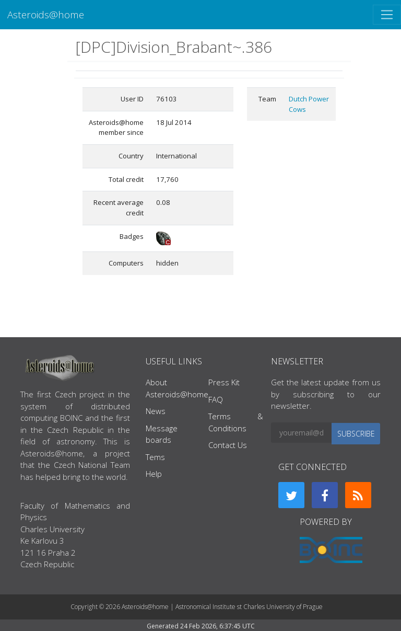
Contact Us (227, 445)
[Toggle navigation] (387, 15)
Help (154, 473)
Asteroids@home (45, 14)
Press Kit (224, 382)
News (156, 411)
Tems (155, 457)
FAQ (215, 399)
